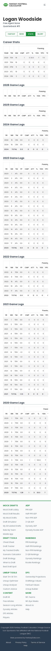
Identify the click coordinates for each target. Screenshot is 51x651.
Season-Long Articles (12, 605)
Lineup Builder (32, 589)
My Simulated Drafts (12, 526)
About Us (30, 605)
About (8, 642)
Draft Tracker (8, 546)
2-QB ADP (30, 522)
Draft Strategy (9, 558)
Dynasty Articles (10, 609)
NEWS (21, 34)
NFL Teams (30, 597)
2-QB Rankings (32, 554)
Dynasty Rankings (34, 558)
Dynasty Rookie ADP (34, 530)
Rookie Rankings (33, 562)
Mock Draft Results (11, 513)
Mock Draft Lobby (11, 509)
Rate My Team (9, 530)
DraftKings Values (33, 581)
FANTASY (11, 34)
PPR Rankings (31, 542)
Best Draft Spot (9, 566)
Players (6, 617)
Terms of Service (38, 642)
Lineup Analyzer (10, 585)
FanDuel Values (32, 585)
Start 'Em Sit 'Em (10, 576)
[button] (44, 5)
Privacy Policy (20, 642)
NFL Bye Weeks (32, 601)
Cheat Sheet (8, 542)
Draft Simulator (9, 522)
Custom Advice (10, 589)
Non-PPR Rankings (34, 550)
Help (27, 609)
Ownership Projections (36, 576)
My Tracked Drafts (11, 550)
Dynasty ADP (31, 526)
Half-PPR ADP (31, 513)
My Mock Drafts (10, 518)
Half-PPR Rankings (33, 546)
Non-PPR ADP (31, 518)
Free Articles (8, 601)
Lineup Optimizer (10, 581)
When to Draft (9, 562)
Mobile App (8, 534)
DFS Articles (8, 613)
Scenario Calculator (12, 554)
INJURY (40, 34)
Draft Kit (6, 597)
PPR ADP (29, 509)
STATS (30, 34)
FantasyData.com (33, 638)
